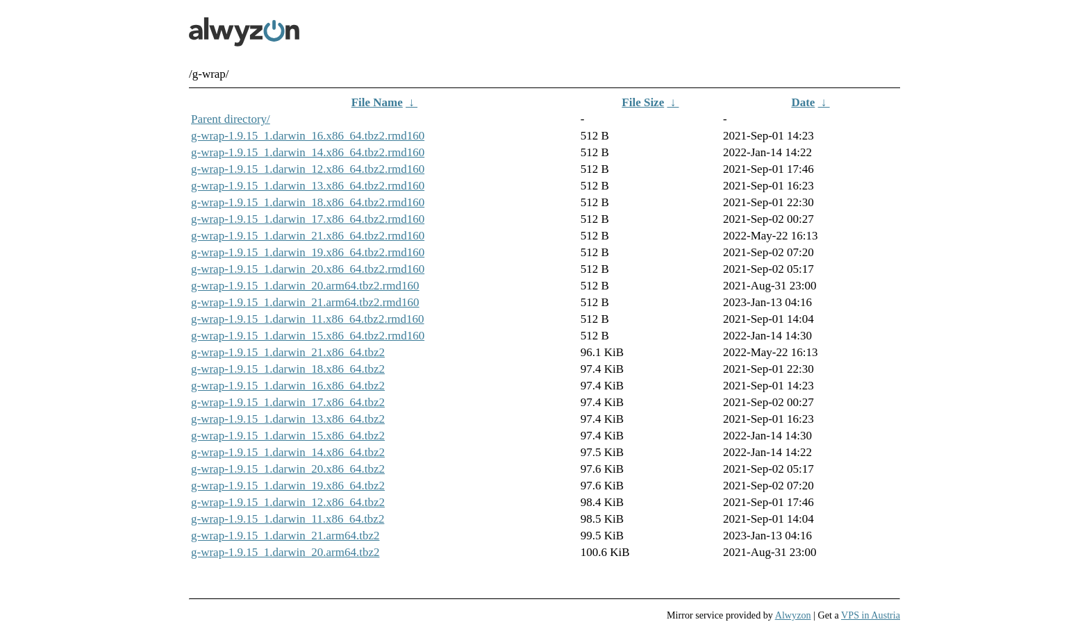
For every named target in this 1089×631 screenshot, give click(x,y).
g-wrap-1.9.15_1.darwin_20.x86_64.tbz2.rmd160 (307, 269)
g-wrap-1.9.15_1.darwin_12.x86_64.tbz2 (288, 502)
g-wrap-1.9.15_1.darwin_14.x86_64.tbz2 (288, 452)
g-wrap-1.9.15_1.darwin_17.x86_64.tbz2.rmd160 (307, 219)
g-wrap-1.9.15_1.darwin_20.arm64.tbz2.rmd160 (305, 285)
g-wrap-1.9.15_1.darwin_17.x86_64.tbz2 (288, 402)
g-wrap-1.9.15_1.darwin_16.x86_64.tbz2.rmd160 (307, 135)
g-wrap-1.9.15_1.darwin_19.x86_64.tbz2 (288, 485)
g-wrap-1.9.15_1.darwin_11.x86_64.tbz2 (287, 518)
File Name (377, 102)
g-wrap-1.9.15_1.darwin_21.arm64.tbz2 (285, 535)
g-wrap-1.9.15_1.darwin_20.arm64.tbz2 (285, 552)
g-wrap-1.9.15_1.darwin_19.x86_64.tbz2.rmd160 (307, 252)
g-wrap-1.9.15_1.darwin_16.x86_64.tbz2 (288, 385)
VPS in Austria (870, 615)
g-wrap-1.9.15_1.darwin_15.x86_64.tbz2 (288, 435)
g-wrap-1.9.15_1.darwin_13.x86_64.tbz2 (288, 419)
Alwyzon (793, 615)
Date (803, 102)
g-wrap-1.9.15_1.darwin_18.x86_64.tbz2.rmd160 (307, 202)
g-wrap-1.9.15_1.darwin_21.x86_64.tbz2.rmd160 (307, 235)
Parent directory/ (230, 119)
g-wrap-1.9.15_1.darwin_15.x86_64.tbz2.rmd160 (307, 335)
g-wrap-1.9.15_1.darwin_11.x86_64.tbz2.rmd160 (307, 319)
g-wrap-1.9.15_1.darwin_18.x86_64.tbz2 (288, 369)
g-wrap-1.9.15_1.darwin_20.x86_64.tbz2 (288, 469)
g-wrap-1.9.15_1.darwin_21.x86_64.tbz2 (288, 352)
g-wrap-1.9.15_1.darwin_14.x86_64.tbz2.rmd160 (307, 152)
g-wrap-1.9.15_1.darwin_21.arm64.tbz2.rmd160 (305, 302)
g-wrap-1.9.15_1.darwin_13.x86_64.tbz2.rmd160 (307, 185)
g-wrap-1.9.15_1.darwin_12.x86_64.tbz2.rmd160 (307, 169)
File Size (643, 102)
